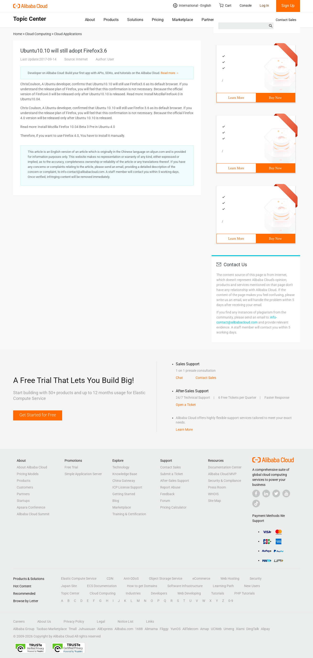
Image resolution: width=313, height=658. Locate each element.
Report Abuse (170, 487)
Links (150, 621)
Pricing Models (27, 474)
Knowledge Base (124, 474)
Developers (159, 593)
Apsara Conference (31, 507)
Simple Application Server (83, 474)
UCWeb (216, 629)
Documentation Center (225, 467)
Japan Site (69, 586)
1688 (139, 629)
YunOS (175, 629)
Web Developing (189, 593)
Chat (179, 378)
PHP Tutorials (244, 593)
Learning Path (223, 586)
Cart (225, 5)
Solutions (135, 19)
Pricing (158, 19)
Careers (19, 621)
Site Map (214, 501)
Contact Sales (286, 20)
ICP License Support (127, 487)
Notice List (125, 621)
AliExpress (105, 629)
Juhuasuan (86, 629)
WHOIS (213, 494)
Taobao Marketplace (51, 629)
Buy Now (275, 98)
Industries (133, 593)
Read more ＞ (170, 73)
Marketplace (182, 19)
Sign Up (288, 5)
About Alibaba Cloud (32, 467)
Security (256, 578)
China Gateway (123, 481)
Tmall (73, 629)
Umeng (229, 629)
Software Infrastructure (185, 586)
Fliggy (164, 629)
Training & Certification (129, 514)
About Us (44, 621)
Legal (101, 621)
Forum (165, 501)
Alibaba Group (23, 629)
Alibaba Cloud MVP (222, 474)
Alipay (265, 629)
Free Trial (71, 467)
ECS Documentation (102, 586)
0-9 (230, 601)
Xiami (240, 629)
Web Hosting (229, 578)
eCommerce (201, 578)
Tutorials (217, 593)
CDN (110, 578)
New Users (252, 586)
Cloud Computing (102, 593)
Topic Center (70, 593)
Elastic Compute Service (78, 578)
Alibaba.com (124, 629)
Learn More (236, 98)
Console (246, 5)
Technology (120, 467)
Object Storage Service (165, 578)
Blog (115, 501)
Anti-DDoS (131, 578)
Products (111, 19)
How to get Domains (142, 586)
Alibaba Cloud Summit (33, 514)
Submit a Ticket (171, 474)
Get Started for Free (37, 414)
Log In (264, 5)
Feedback (167, 494)
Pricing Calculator (173, 507)
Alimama (151, 629)
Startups (23, 501)
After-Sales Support (174, 481)
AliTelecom (190, 629)
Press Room (217, 487)
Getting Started (123, 494)
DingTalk (252, 629)
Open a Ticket (186, 405)
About (90, 19)
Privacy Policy (74, 621)
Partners (209, 19)
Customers (25, 487)
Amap (204, 629)
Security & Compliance (224, 481)
